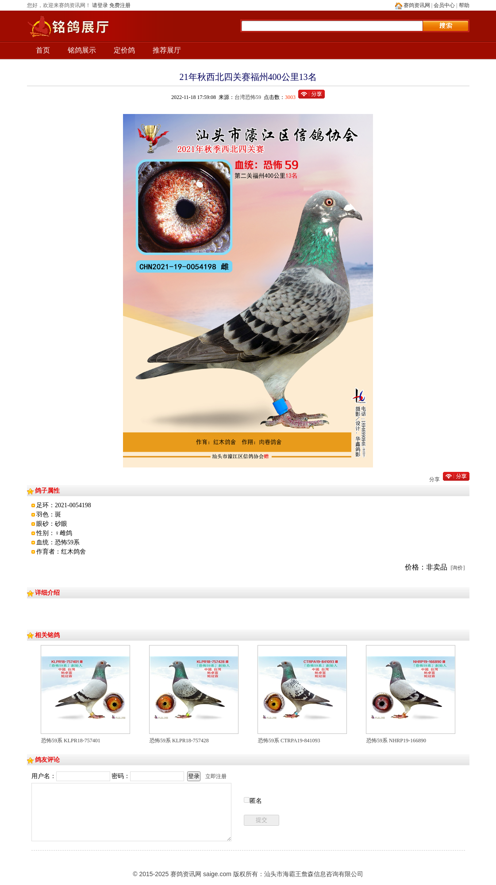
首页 (43, 50)
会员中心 (444, 5)
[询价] (458, 568)
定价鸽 (124, 50)
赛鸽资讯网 (417, 5)
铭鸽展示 (82, 50)
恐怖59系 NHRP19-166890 (396, 740)
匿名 (256, 801)
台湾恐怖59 (248, 97)
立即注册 (216, 776)
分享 (434, 479)
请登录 (100, 5)
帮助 (464, 5)
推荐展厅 (167, 50)
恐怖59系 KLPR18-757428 (179, 740)
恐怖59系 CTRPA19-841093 (289, 740)
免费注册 (120, 5)
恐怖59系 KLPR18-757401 (70, 740)
